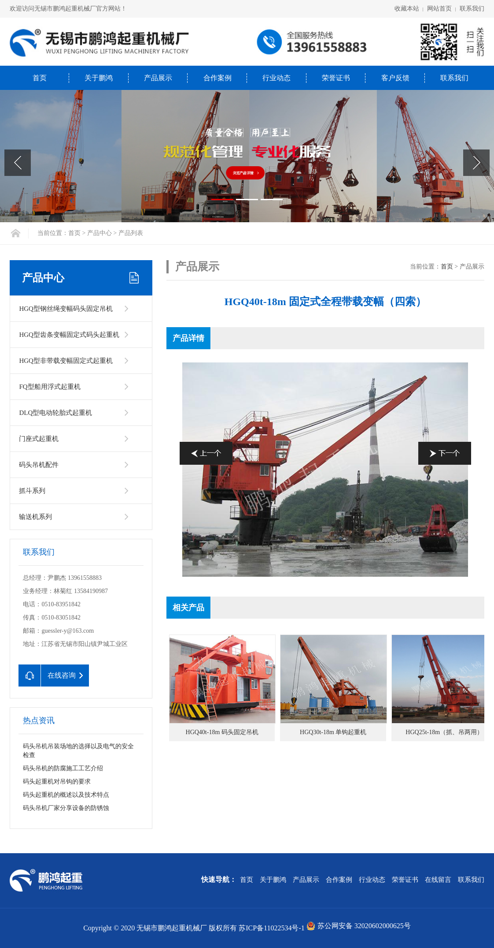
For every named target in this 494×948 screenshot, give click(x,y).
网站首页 (439, 8)
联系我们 (472, 8)
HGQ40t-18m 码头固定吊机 (222, 732)
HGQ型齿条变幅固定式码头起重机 (69, 334)
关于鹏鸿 (99, 78)
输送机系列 (35, 516)
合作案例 (217, 78)
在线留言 (438, 879)
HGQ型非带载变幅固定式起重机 (66, 360)
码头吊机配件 (39, 464)
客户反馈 (395, 78)
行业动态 (276, 78)
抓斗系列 (32, 490)
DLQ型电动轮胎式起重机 (55, 412)
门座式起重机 (39, 438)
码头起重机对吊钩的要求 (57, 781)
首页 (40, 78)
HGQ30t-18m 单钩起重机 (333, 732)
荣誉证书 (336, 78)
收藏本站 (406, 8)
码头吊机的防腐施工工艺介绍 (63, 768)
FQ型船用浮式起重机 (49, 386)
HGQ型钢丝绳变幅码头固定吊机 (66, 308)
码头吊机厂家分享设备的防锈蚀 (66, 808)
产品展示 (158, 78)
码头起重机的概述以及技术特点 (66, 794)
